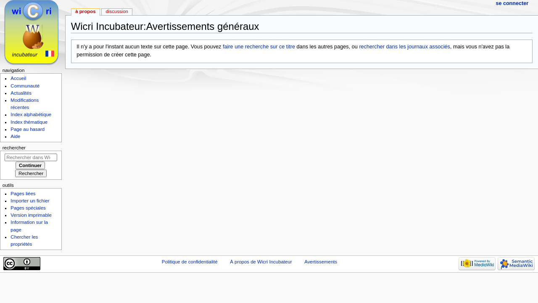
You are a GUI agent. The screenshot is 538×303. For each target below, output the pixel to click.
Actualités (21, 93)
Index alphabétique (31, 114)
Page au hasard (28, 129)
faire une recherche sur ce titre (259, 47)
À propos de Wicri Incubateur (261, 261)
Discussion (116, 11)
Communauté (25, 85)
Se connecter (512, 3)
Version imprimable (31, 215)
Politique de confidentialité (190, 261)
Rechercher (14, 147)
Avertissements (320, 261)
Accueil (18, 78)
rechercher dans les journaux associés (404, 47)
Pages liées (23, 193)
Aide (15, 136)
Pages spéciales (28, 207)
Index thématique (29, 122)
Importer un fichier (30, 200)
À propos (85, 11)
